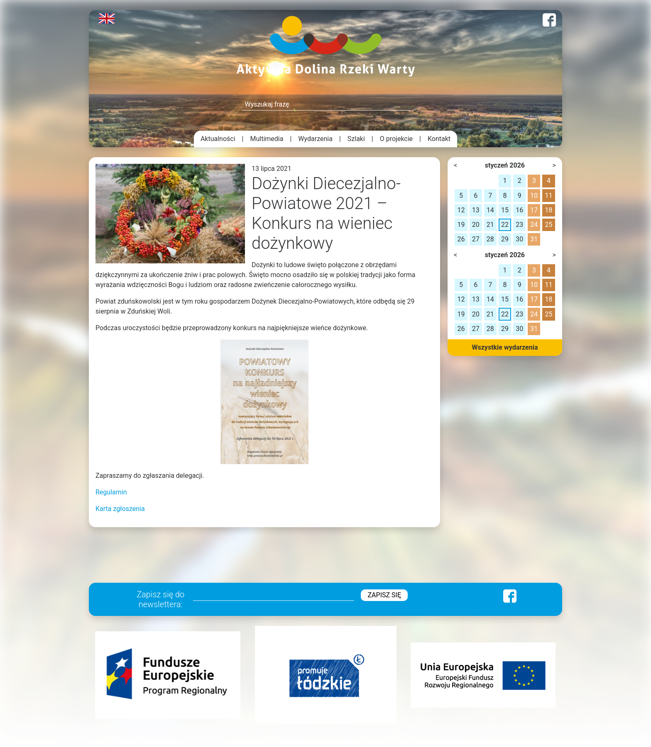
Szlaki (356, 139)
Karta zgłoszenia (120, 509)
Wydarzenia (315, 139)
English (106, 18)
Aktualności (218, 139)
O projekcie (396, 139)
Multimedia (267, 139)
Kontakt (439, 139)
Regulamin (111, 492)
